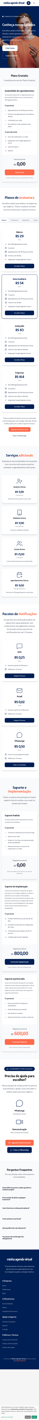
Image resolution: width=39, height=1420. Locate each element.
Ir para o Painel (11, 56)
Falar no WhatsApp (19, 436)
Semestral (25, 220)
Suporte (5, 1325)
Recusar (27, 1417)
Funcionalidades (7, 1304)
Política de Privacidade (10, 1343)
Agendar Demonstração (19, 429)
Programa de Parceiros (10, 1311)
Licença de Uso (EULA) (9, 1340)
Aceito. (34, 1417)
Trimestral (14, 220)
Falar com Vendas (19, 765)
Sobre (4, 1285)
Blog (4, 1293)
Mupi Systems (21, 1361)
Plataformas (6, 1289)
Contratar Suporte (19, 1042)
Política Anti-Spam (8, 1347)
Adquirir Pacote (19, 676)
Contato (5, 1329)
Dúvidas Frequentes (8, 1322)
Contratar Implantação (19, 962)
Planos (4, 1307)
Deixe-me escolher (7, 1417)
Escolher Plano (19, 266)
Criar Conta (9, 48)
